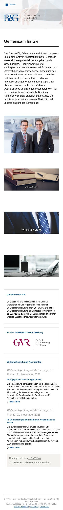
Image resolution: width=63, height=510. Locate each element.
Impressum (34, 506)
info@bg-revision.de (21, 506)
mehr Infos (14, 402)
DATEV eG (36, 458)
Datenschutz (44, 506)
